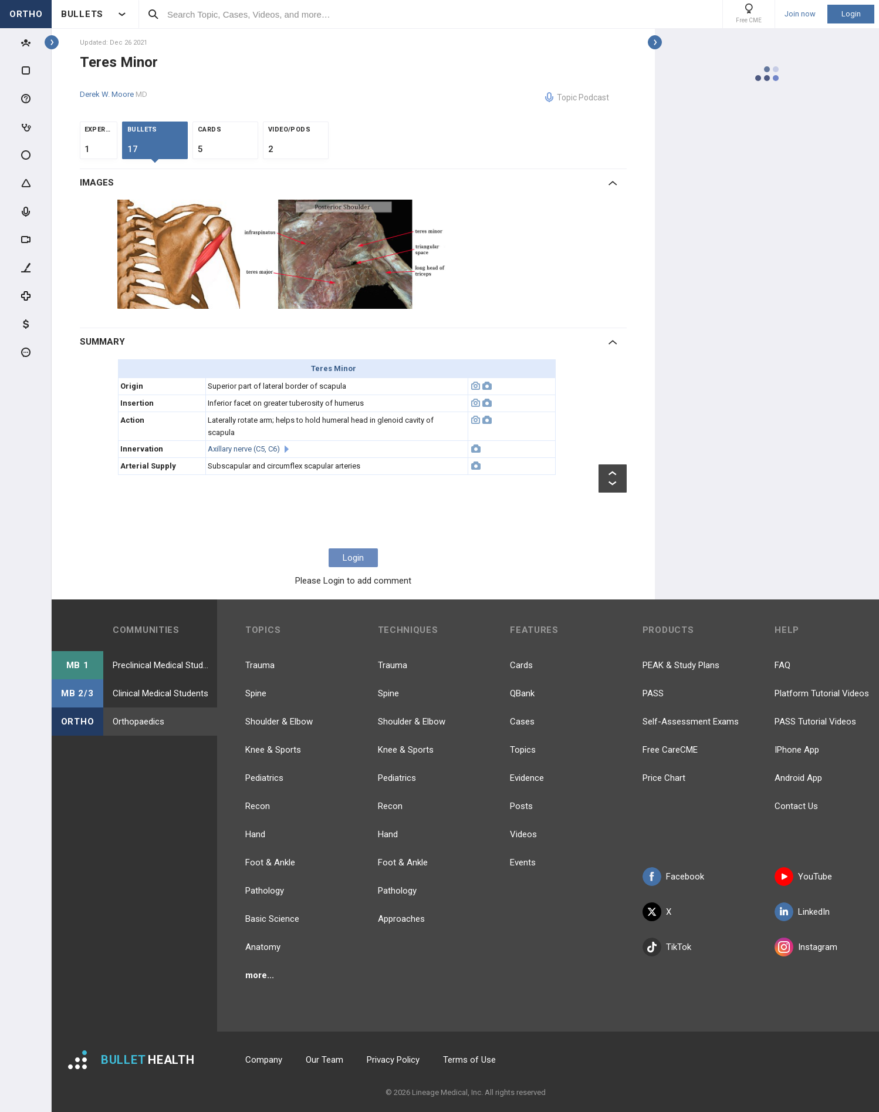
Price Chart (664, 778)
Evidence (527, 778)
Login (851, 13)
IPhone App (797, 749)
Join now (800, 14)
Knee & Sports (273, 749)
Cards (521, 665)
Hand (255, 834)
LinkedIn (802, 911)
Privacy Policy (393, 1059)
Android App (798, 778)
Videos (523, 834)
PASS (653, 693)
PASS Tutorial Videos (815, 721)
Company (263, 1059)
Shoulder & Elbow (279, 721)
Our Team (324, 1059)
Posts (521, 806)
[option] (180, 254)
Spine (255, 693)
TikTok (667, 947)
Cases (522, 721)
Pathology (264, 890)
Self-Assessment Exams (691, 721)
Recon (257, 806)
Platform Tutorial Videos (822, 693)
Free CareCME (670, 749)
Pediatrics (264, 778)
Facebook (673, 876)
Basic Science (272, 919)
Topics (523, 749)
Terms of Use (469, 1059)
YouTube (803, 876)
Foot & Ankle (270, 862)
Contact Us (796, 806)
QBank (522, 693)
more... (259, 975)
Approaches (401, 919)
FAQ (782, 665)
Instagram (806, 947)
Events (523, 862)
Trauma (260, 665)
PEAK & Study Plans (681, 665)
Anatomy (262, 947)
